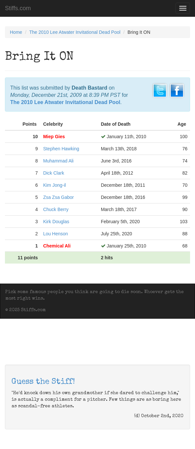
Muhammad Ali (58, 160)
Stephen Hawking (61, 148)
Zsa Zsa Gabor (58, 197)
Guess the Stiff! (43, 382)
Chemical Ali (57, 245)
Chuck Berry (55, 209)
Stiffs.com (18, 8)
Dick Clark (53, 173)
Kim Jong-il (54, 185)
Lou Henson (55, 233)
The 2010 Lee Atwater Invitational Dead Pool (74, 32)
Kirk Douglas (56, 221)
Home (16, 32)
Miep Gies (54, 136)
